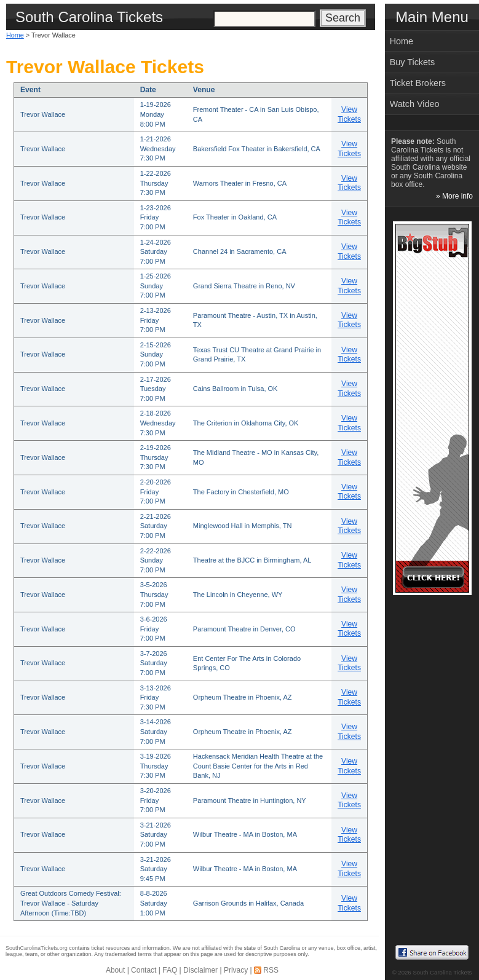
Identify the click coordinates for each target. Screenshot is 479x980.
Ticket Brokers (418, 83)
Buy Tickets (412, 62)
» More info (454, 196)
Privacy (236, 970)
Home (15, 35)
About (115, 970)
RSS (271, 970)
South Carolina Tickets (442, 972)
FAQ (169, 970)
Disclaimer (200, 970)
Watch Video (415, 104)
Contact (143, 970)
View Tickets (349, 114)
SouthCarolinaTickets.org (37, 948)
